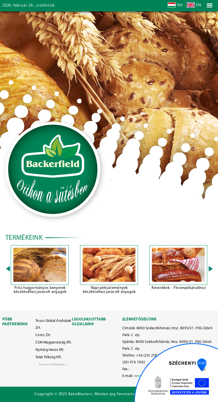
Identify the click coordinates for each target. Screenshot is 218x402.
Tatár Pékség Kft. (48, 357)
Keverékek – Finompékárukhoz (179, 288)
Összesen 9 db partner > (53, 364)
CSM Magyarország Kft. (53, 342)
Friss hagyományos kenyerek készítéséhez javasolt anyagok (40, 290)
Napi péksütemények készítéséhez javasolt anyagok (109, 290)
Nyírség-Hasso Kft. (49, 350)
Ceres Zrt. (43, 335)
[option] (40, 270)
